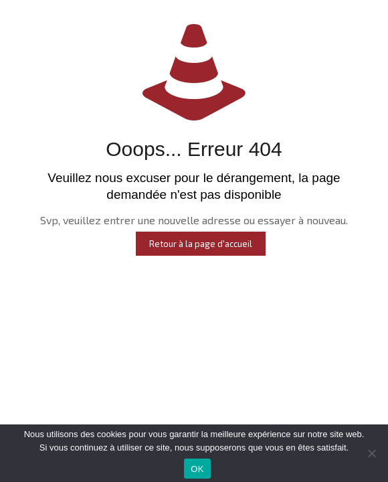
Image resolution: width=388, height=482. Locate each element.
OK (197, 469)
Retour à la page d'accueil (200, 243)
